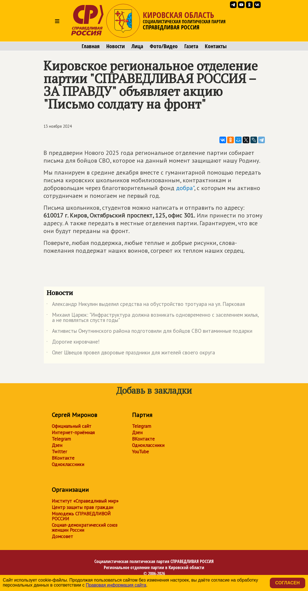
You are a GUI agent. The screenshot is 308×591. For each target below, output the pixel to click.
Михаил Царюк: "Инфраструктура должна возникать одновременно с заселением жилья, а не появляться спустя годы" (152, 317)
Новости (115, 46)
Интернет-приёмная (73, 432)
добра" (185, 188)
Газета (191, 46)
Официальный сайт (71, 426)
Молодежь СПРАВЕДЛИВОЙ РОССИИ (81, 516)
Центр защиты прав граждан (82, 507)
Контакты (216, 46)
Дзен (57, 445)
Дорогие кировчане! (73, 342)
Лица (137, 46)
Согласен (287, 582)
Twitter (59, 451)
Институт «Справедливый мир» (85, 500)
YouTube (140, 451)
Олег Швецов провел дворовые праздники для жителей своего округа (130, 353)
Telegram (61, 438)
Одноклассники (68, 464)
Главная (91, 46)
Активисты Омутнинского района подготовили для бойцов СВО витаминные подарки (149, 332)
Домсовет (62, 536)
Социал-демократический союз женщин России (84, 528)
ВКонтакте (63, 458)
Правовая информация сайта (116, 585)
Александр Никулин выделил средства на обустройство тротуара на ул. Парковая (145, 305)
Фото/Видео (164, 46)
